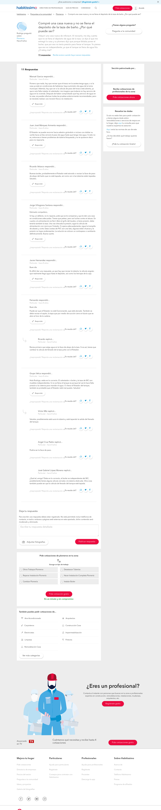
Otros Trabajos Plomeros (33, 570)
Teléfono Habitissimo (122, 775)
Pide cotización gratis (59, 594)
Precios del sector (24, 775)
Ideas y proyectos (24, 784)
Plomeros (60, 14)
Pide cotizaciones (122, 8)
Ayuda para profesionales (92, 765)
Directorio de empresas (26, 770)
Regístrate (53, 770)
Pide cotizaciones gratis (123, 743)
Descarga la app (88, 779)
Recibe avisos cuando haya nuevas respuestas (71, 55)
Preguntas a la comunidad (41, 14)
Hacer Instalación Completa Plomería (79, 576)
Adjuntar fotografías (33, 542)
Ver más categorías (31, 656)
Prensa (116, 779)
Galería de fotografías (26, 789)
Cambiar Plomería (30, 582)
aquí (120, 123)
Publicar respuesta (87, 542)
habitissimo (21, 14)
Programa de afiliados (123, 784)
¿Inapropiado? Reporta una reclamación (46, 113)
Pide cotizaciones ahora (124, 97)
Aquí (108, 130)
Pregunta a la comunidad (123, 31)
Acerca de (118, 765)
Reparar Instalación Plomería (34, 576)
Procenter (85, 775)
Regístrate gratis (112, 704)
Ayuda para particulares (59, 765)
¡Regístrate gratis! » (90, 2)
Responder (37, 104)
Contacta (118, 770)
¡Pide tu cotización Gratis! (124, 144)
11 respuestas (44, 55)
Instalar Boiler (69, 582)
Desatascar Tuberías (72, 570)
